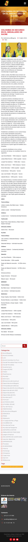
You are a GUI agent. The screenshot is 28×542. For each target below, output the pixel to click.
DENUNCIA (6, 413)
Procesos (6, 444)
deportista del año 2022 (10, 390)
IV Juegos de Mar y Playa (10, 420)
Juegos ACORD (7, 369)
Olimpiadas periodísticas (11, 385)
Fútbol (5, 372)
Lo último (12, 19)
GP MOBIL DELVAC (9, 404)
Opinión (5, 458)
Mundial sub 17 (7, 397)
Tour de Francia (7, 406)
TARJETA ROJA (7, 409)
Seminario (6, 378)
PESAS (5, 416)
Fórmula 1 (6, 399)
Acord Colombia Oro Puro (11, 360)
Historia (5, 448)
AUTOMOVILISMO (8, 402)
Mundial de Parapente (10, 427)
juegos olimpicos (8, 434)
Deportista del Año (9, 392)
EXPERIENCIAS (7, 441)
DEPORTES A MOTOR (9, 430)
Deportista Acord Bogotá (11, 383)
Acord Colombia (8, 355)
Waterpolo (6, 418)
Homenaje (6, 451)
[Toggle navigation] (25, 3)
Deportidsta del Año (9, 395)
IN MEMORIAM (7, 446)
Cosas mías (6, 455)
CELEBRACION (7, 423)
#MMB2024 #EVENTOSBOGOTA (12, 466)
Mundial (5, 376)
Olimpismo (6, 453)
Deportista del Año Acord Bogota (13, 388)
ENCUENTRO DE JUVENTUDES (12, 437)
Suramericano (7, 367)
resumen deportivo (9, 439)
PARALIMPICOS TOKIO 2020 (11, 432)
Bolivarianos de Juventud (11, 381)
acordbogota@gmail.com (10, 519)
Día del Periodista (8, 365)
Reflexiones (6, 460)
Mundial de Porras (8, 425)
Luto (4, 358)
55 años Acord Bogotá (10, 411)
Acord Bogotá (7, 353)
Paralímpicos (7, 374)
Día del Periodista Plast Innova (12, 362)
